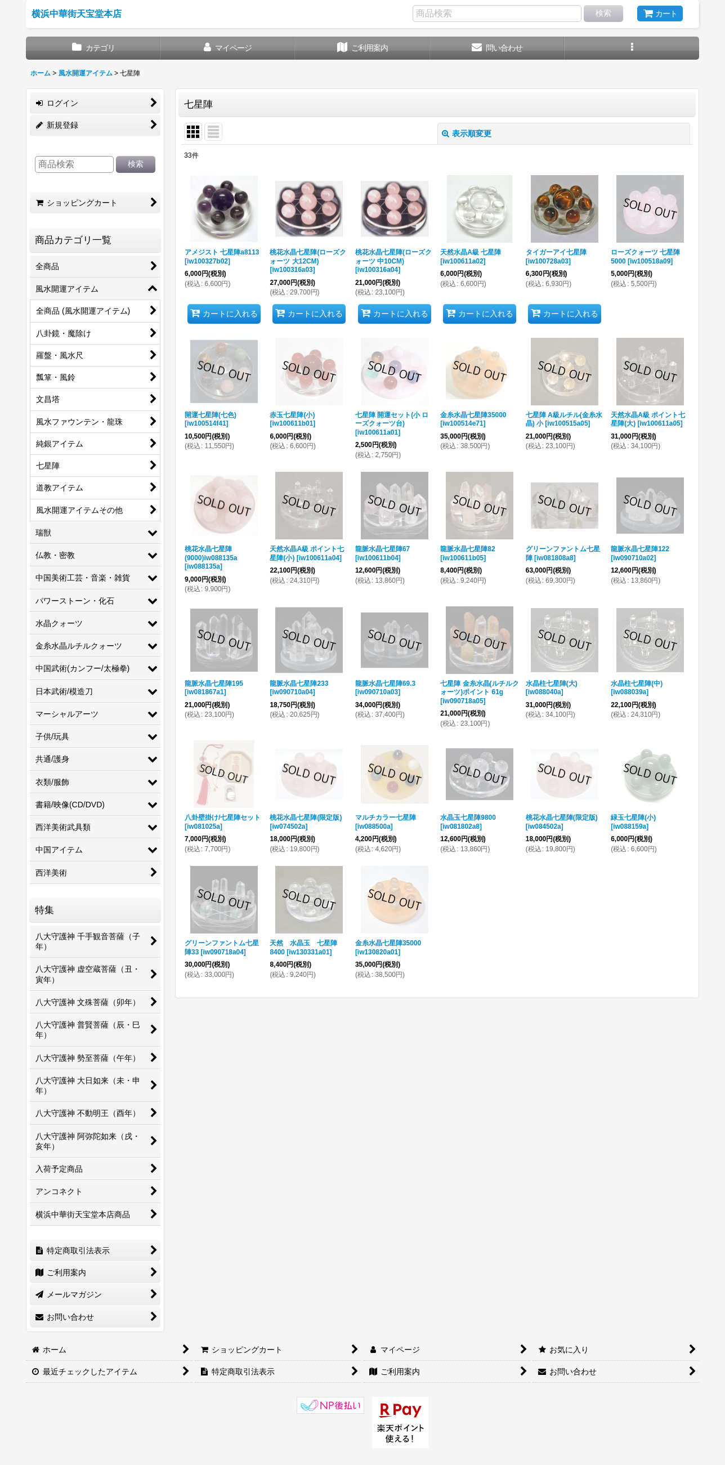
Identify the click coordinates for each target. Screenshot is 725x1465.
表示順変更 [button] (466, 133)
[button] (632, 48)
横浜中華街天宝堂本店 (77, 13)
